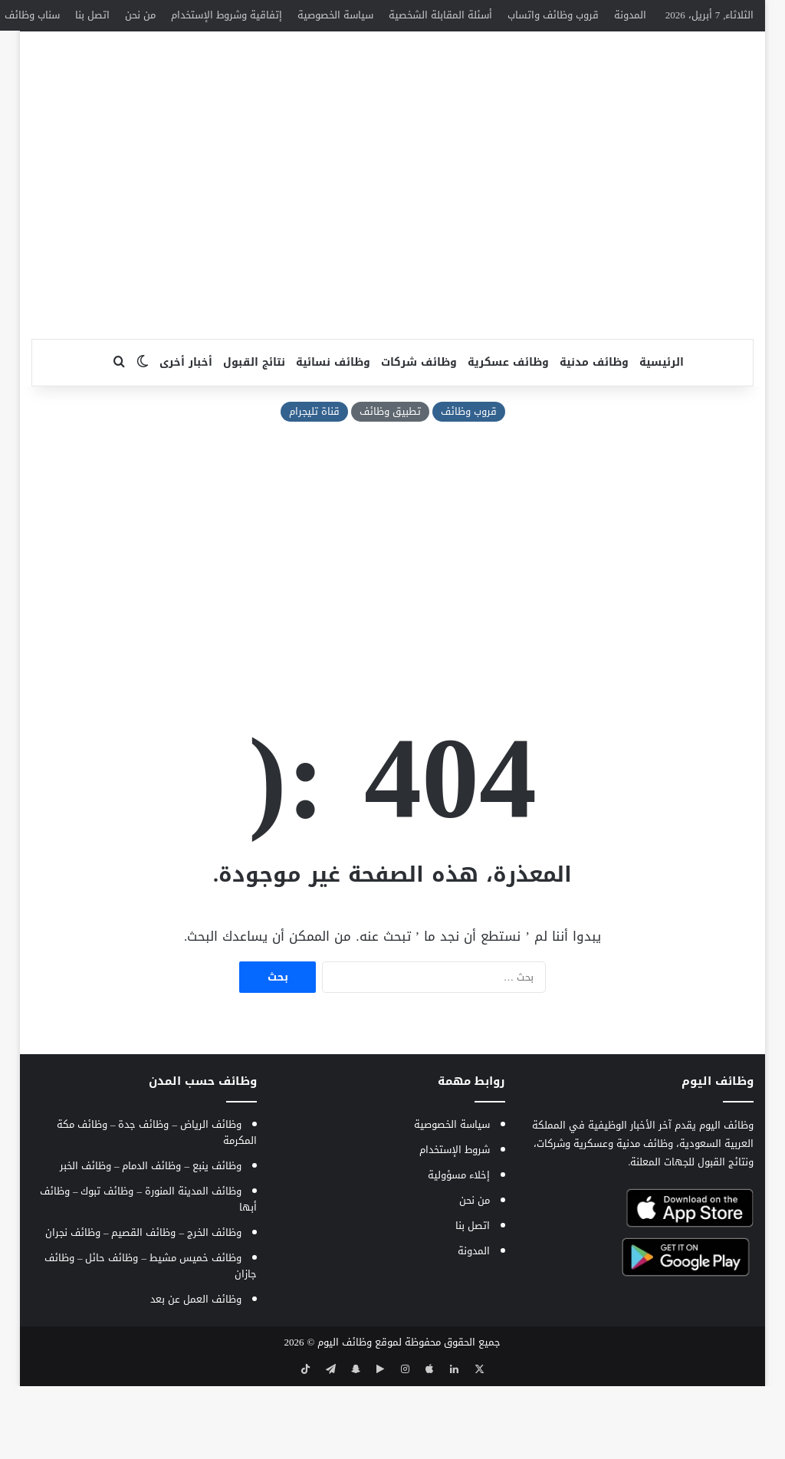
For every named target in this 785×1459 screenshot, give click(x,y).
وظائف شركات (419, 438)
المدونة (630, 15)
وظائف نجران (72, 1308)
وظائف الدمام (151, 1241)
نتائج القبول (254, 438)
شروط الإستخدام (454, 1225)
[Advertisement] (392, 292)
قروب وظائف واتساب (553, 15)
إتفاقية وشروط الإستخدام (226, 15)
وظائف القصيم (143, 1308)
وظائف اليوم (344, 1418)
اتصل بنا (92, 15)
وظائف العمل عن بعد (195, 1375)
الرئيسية (661, 438)
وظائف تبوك (106, 1267)
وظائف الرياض (210, 1200)
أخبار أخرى (185, 438)
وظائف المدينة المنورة (193, 1267)
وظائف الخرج (214, 1308)
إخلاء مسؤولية (459, 1250)
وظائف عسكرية (508, 438)
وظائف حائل (111, 1333)
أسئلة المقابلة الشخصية (440, 15)
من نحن (140, 15)
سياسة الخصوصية (335, 15)
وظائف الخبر (85, 1241)
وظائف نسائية (333, 438)
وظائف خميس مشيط (195, 1333)
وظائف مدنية (594, 438)
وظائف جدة (143, 1200)
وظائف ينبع (216, 1241)
